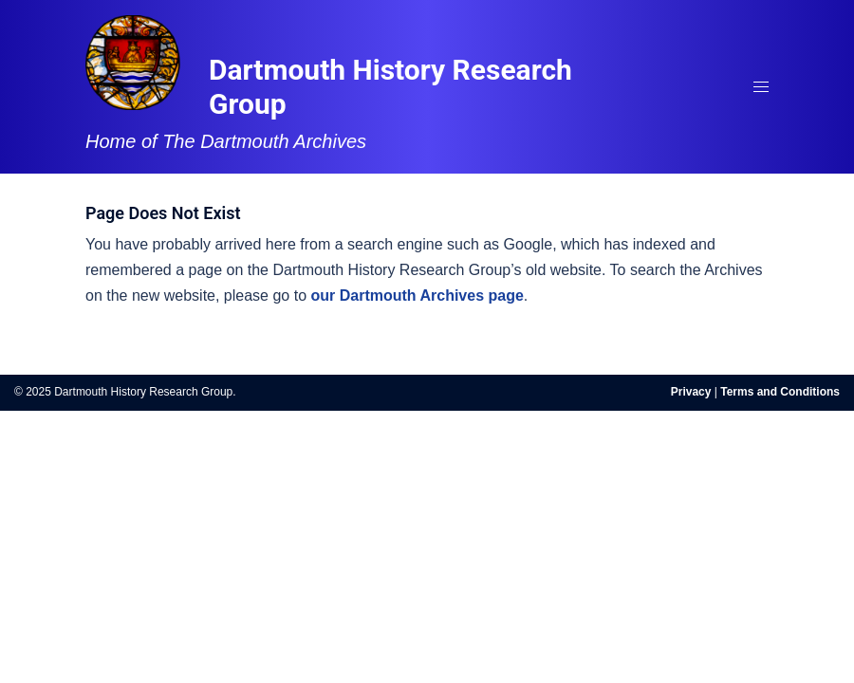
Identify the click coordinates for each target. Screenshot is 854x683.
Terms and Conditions (780, 391)
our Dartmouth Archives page (417, 295)
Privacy (691, 391)
